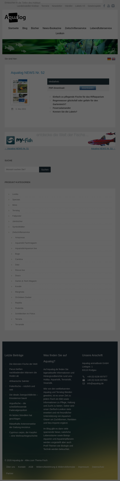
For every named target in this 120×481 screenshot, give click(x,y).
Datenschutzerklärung (40, 40)
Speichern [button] (60, 70)
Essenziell (27, 49)
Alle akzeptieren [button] (60, 60)
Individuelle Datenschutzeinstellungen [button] (60, 79)
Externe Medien (88, 49)
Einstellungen (26, 42)
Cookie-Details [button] (51, 86)
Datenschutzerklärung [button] (66, 86)
